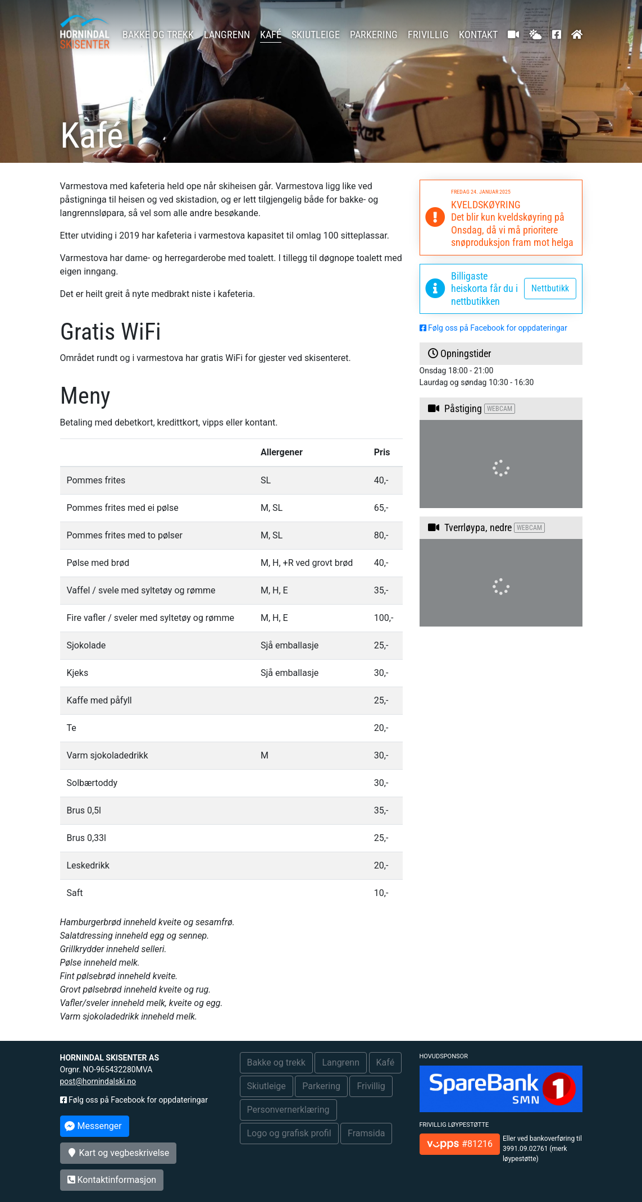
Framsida (366, 1133)
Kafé (270, 34)
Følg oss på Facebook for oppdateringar (493, 327)
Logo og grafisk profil (289, 1133)
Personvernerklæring (288, 1109)
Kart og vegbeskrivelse (118, 1153)
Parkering (374, 34)
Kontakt (478, 34)
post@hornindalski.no (98, 1081)
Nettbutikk (550, 288)
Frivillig (428, 34)
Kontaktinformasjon (112, 1179)
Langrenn (227, 34)
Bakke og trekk (158, 34)
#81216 (460, 1144)
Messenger (93, 1126)
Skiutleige (316, 34)
